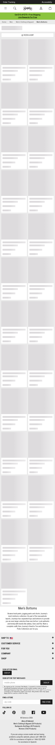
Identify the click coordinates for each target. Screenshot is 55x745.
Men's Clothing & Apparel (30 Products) (27, 724)
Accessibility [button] (47, 2)
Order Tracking (9, 2)
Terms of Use (35, 690)
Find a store (8, 698)
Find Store (46, 702)
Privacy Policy (46, 690)
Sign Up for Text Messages (14, 678)
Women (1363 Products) (27, 729)
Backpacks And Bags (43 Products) (27, 726)
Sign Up (7, 673)
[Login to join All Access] (27, 14)
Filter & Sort (27, 35)
